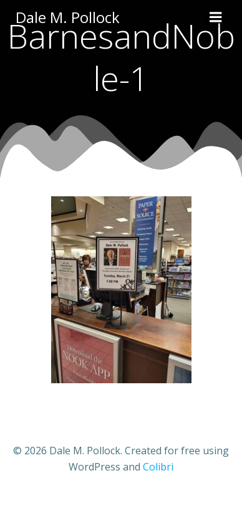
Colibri (158, 467)
